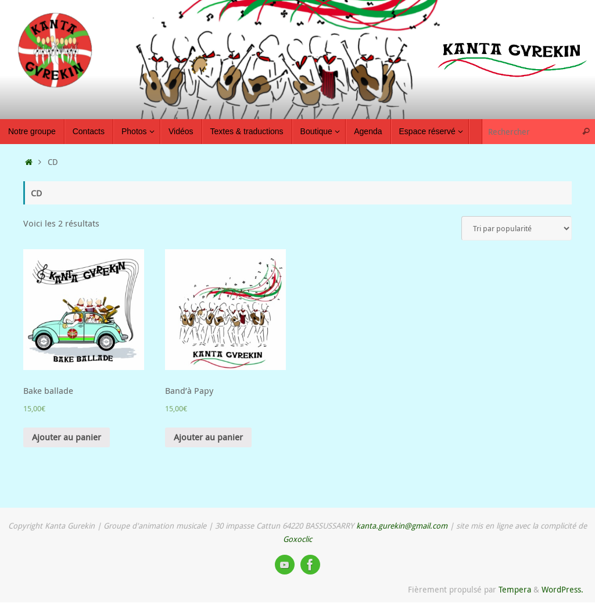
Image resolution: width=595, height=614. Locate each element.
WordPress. (562, 589)
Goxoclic (297, 539)
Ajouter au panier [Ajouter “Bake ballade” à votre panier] (66, 437)
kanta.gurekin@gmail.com (401, 525)
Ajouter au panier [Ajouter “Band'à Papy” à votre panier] (208, 437)
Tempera (515, 589)
